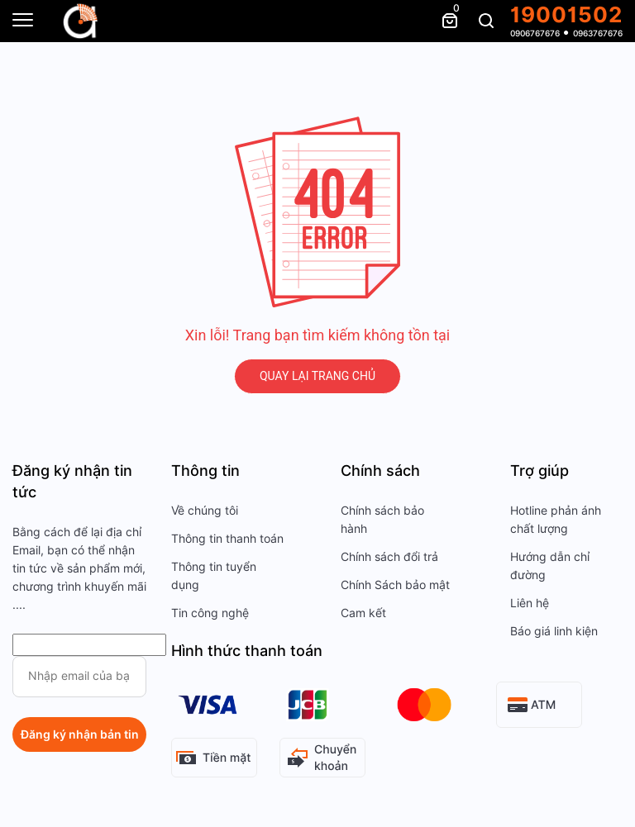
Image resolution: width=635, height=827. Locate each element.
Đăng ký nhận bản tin (80, 734)
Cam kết (363, 613)
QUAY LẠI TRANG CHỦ (317, 376)
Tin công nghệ (210, 613)
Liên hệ (529, 603)
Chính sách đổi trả (389, 556)
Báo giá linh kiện (554, 631)
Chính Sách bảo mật (395, 585)
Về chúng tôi (204, 510)
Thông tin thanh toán (227, 538)
